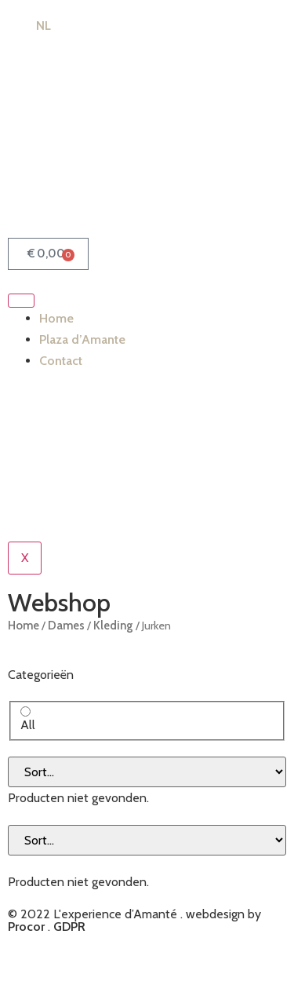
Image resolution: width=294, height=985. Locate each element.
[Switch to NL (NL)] (36, 26)
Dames (66, 625)
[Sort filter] (147, 772)
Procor (26, 926)
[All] (25, 711)
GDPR (69, 926)
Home (56, 318)
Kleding (113, 625)
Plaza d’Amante (82, 339)
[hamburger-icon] (21, 301)
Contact (60, 360)
